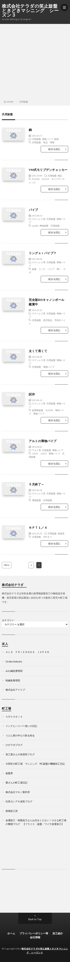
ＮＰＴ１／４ (38, 527)
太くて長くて (38, 351)
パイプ (33, 209)
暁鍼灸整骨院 (13, 680)
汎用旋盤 (36, 139)
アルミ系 (36, 450)
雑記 (60, 175)
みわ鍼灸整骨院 (14, 670)
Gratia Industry (14, 661)
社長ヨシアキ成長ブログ (19, 801)
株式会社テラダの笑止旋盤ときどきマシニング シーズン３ (30, 10)
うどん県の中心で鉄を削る (20, 735)
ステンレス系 (38, 219)
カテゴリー (8, 620)
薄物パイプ (47, 139)
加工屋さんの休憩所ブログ (20, 754)
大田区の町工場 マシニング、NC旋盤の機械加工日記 (35, 763)
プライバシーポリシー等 (33, 933)
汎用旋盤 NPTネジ (42, 537)
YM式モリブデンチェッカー (48, 169)
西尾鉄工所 (12, 810)
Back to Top (35, 919)
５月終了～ (36, 484)
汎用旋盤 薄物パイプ (43, 367)
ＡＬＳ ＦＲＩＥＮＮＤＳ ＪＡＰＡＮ (27, 651)
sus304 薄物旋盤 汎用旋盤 (45, 225)
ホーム (11, 933)
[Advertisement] (35, 61)
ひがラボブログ (14, 744)
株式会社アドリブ (15, 689)
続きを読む (54, 149)
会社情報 (35, 937)
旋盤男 (9, 773)
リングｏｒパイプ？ (43, 253)
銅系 (56, 139)
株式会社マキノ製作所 (18, 792)
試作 (32, 394)
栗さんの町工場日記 (16, 782)
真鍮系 (61, 533)
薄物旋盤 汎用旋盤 (42, 500)
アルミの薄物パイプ (43, 441)
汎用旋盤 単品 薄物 (43, 142)
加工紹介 (57, 933)
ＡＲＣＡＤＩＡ (14, 716)
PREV (6, 565)
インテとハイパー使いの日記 (21, 725)
